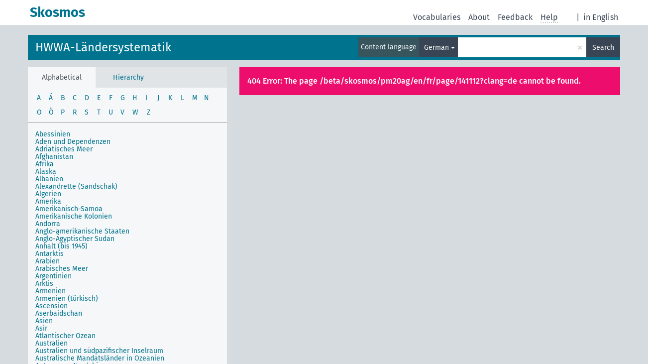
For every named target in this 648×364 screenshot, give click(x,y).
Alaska (45, 171)
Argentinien (53, 276)
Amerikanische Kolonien (73, 216)
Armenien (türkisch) (66, 298)
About (479, 17)
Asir (41, 328)
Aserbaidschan (58, 313)
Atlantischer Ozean (65, 336)
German (436, 47)
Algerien (48, 194)
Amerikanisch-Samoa (69, 209)
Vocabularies (436, 17)
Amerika (48, 201)
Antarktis (49, 253)
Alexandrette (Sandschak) (76, 186)
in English (600, 17)
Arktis (44, 283)
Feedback (515, 17)
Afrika (44, 164)
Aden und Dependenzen (72, 141)
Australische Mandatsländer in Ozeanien (99, 358)
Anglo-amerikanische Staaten (82, 231)
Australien (51, 343)
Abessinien (52, 134)
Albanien (49, 179)
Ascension (51, 306)
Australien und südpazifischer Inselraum (99, 351)
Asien (44, 321)
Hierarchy (128, 77)
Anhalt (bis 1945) (61, 246)
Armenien (50, 291)
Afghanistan (54, 156)
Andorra (47, 224)
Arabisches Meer (61, 268)
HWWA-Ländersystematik (103, 47)
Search (603, 47)
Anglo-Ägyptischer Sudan (74, 239)
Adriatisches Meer (64, 149)
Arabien (47, 261)
